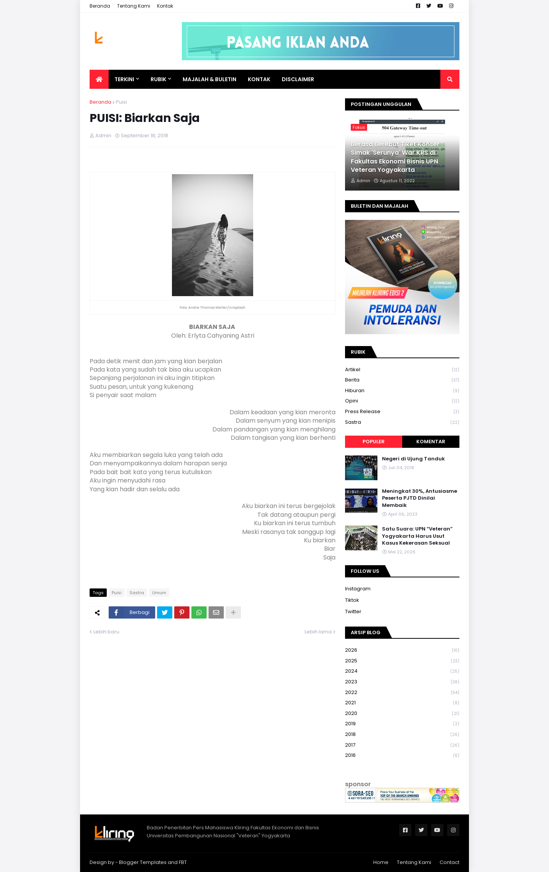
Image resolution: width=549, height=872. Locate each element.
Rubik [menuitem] (158, 79)
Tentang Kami (133, 6)
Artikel (402, 370)
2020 (402, 714)
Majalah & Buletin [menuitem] (209, 79)
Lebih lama (318, 631)
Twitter (353, 611)
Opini (402, 401)
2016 (402, 755)
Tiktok (352, 600)
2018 (402, 735)
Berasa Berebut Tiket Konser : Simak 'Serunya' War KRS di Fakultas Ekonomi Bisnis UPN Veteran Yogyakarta (397, 157)
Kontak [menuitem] (259, 79)
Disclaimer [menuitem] (298, 79)
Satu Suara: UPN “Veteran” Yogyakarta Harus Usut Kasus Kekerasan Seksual (417, 536)
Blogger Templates (143, 862)
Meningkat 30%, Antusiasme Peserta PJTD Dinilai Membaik (419, 498)
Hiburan (402, 391)
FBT (183, 862)
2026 (402, 650)
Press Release (402, 412)
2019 (402, 724)
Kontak (165, 6)
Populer (374, 441)
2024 (402, 671)
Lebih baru (106, 631)
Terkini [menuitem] (124, 79)
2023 (402, 682)
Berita (402, 380)
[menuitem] (99, 79)
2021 (402, 703)
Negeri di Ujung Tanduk (413, 458)
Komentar (430, 441)
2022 (402, 693)
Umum (159, 593)
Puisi (121, 102)
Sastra (137, 593)
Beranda (100, 6)
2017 (402, 745)
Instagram (358, 588)
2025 (402, 661)
